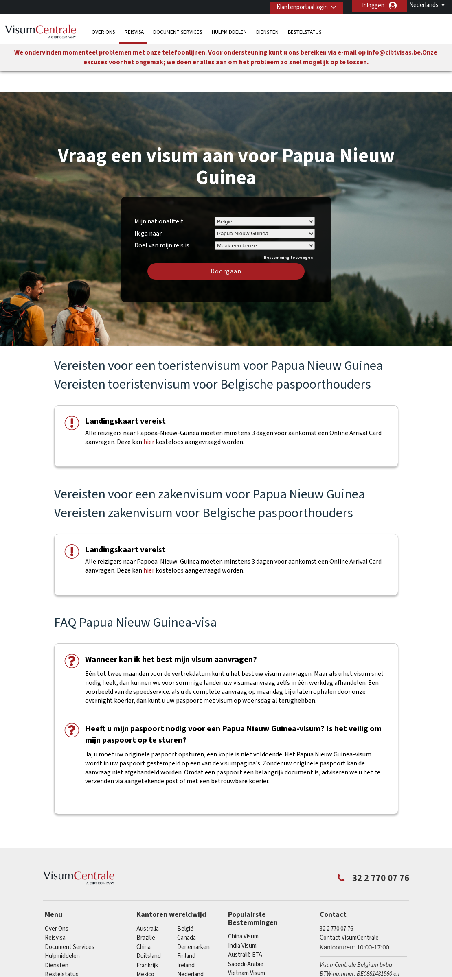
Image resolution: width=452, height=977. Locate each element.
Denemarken (193, 923)
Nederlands (424, 5)
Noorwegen (151, 959)
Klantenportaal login (299, 5)
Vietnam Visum (246, 949)
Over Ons (103, 30)
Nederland (190, 950)
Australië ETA (245, 931)
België (185, 905)
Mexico (145, 950)
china (143, 923)
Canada (186, 913)
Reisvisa (134, 30)
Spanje (185, 968)
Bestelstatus (304, 30)
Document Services (177, 30)
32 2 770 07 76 (336, 905)
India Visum (242, 922)
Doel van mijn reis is (161, 220)
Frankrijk (147, 941)
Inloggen (373, 5)
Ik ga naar (148, 209)
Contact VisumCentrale (349, 913)
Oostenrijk (190, 959)
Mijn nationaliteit (159, 197)
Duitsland (148, 932)
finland (186, 932)
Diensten (267, 30)
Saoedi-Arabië (245, 940)
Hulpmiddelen (229, 30)
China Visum (243, 913)
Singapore (149, 968)
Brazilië (145, 913)
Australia (147, 905)
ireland (186, 941)
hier (148, 418)
